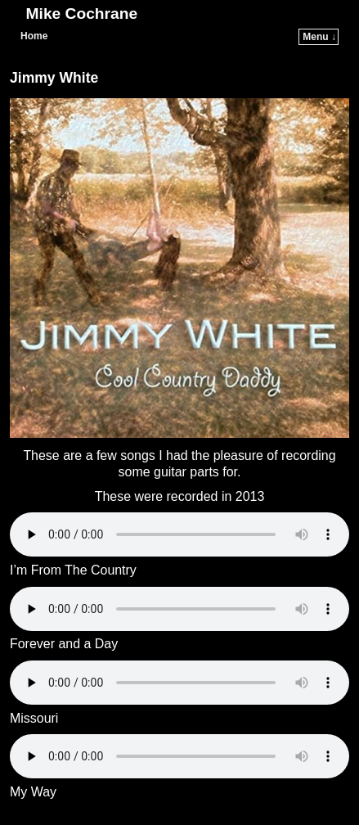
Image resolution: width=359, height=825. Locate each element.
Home (33, 36)
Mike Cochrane (82, 13)
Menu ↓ (319, 37)
